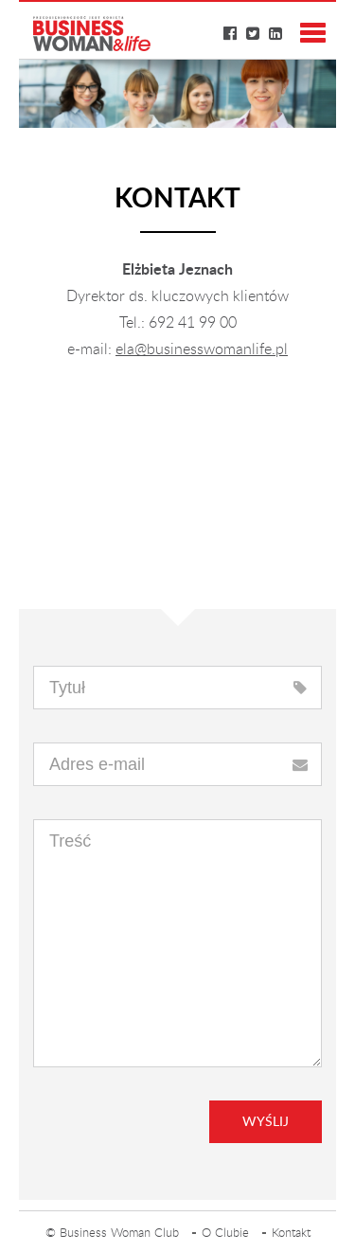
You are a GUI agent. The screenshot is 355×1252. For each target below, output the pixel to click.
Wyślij (265, 1122)
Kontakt (291, 1233)
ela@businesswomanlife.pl (201, 349)
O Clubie (225, 1233)
